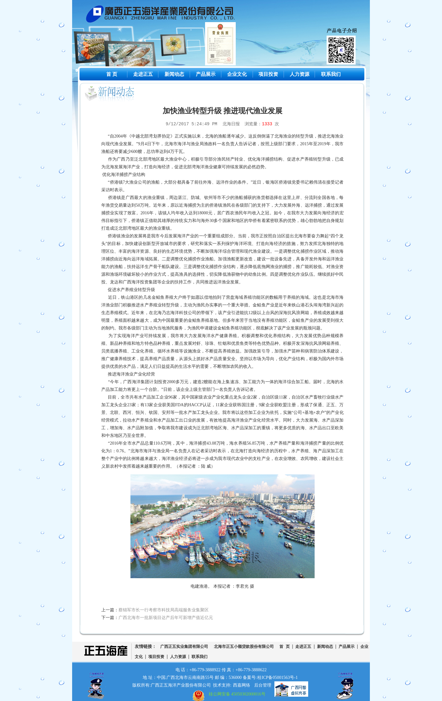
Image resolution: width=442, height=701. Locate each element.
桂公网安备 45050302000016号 (237, 694)
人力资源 (299, 74)
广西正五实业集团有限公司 (184, 646)
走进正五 (143, 74)
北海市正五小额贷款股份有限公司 (244, 646)
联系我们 (331, 74)
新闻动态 (174, 74)
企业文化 (237, 74)
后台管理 (262, 685)
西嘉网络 (241, 685)
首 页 (111, 74)
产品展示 (205, 74)
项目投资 (268, 74)
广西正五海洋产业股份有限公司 (165, 15)
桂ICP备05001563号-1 (277, 677)
